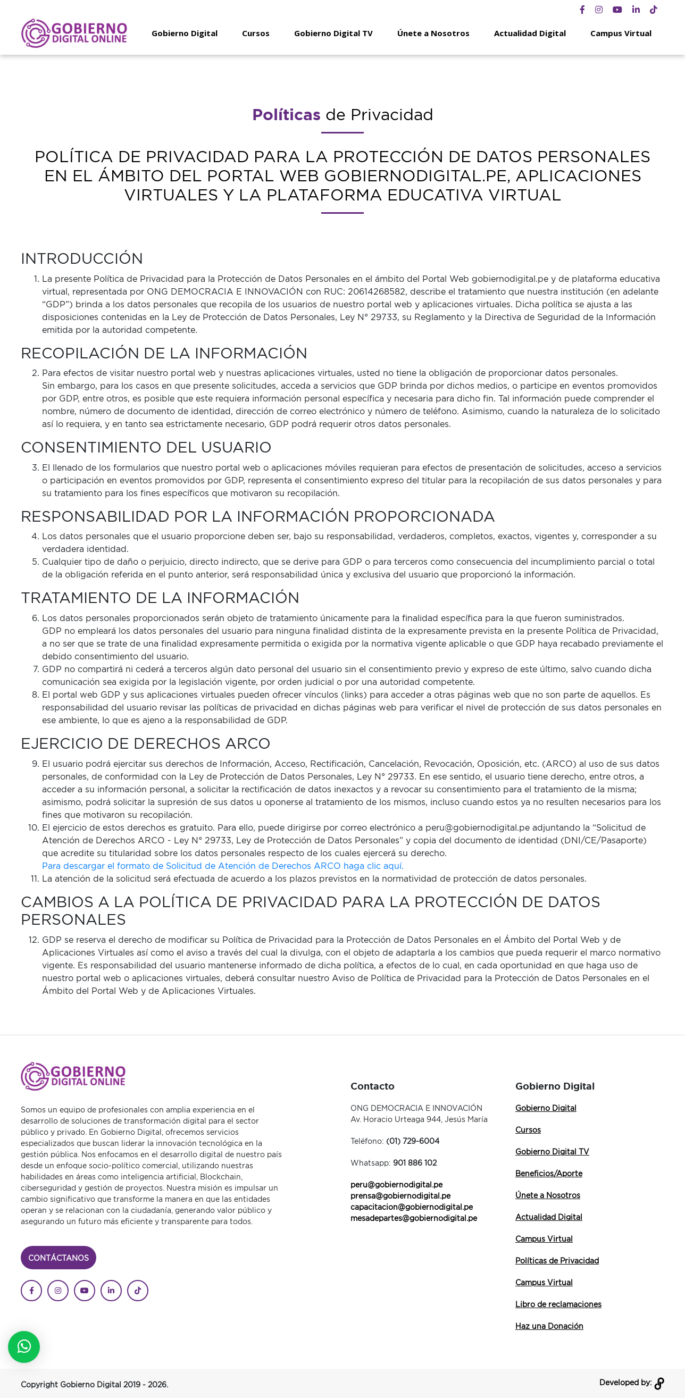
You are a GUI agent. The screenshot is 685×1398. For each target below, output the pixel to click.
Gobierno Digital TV (333, 33)
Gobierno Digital (185, 33)
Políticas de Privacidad (557, 1261)
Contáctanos (58, 1258)
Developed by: (631, 1382)
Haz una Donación (549, 1326)
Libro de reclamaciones (558, 1304)
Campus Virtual (620, 33)
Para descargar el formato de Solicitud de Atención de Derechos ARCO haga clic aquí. (223, 865)
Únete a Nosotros (433, 33)
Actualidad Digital (530, 33)
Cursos (256, 33)
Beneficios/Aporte (548, 1173)
